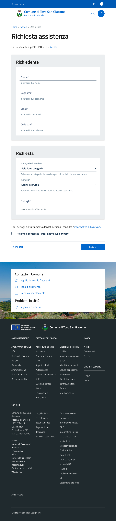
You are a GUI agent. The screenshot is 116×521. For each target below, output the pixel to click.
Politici (14, 360)
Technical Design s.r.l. (31, 512)
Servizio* (25, 180)
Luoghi (87, 375)
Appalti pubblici (43, 365)
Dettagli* (26, 201)
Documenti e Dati (19, 379)
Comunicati (89, 351)
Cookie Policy (66, 450)
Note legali (65, 455)
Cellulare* (26, 124)
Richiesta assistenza (45, 436)
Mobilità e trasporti (69, 365)
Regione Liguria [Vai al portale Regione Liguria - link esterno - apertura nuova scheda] (17, 3)
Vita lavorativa (67, 393)
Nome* (25, 77)
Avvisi (87, 356)
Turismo (63, 388)
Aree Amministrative (21, 346)
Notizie (87, 346)
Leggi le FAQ (42, 413)
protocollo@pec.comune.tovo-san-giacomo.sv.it (21, 461)
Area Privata (17, 494)
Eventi (87, 380)
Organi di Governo (20, 356)
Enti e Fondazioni (19, 374)
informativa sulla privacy (87, 227)
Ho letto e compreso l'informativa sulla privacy (43, 234)
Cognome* (27, 93)
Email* (24, 109)
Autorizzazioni (42, 370)
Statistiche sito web (69, 482)
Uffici (13, 351)
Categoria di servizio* (32, 163)
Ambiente (40, 351)
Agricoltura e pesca (45, 346)
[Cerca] (101, 13)
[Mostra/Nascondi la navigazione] (6, 13)
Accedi (53, 47)
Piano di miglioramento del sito (68, 473)
